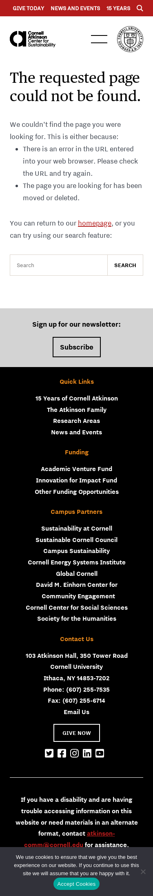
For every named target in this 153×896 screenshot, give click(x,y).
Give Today (28, 8)
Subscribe (76, 347)
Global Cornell (77, 573)
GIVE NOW (76, 733)
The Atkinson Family (76, 409)
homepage (94, 223)
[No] (143, 871)
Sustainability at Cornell (76, 528)
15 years (118, 8)
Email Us (76, 712)
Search (125, 265)
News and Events (75, 8)
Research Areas (76, 420)
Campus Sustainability (76, 550)
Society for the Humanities (76, 618)
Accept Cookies (77, 884)
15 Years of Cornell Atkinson (76, 398)
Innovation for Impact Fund (76, 480)
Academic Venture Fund (76, 469)
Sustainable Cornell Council (76, 539)
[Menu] (140, 8)
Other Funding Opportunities (77, 491)
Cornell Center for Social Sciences (77, 607)
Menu (99, 39)
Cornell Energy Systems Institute (77, 562)
